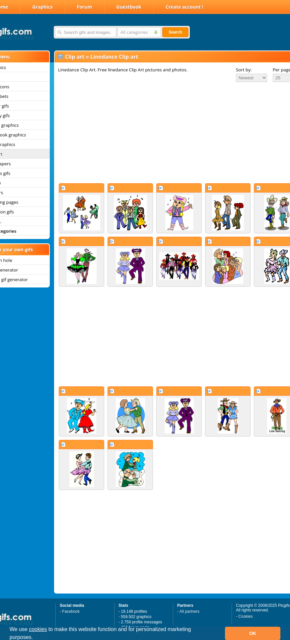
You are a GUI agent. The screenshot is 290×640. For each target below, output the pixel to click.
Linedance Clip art (114, 56)
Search (175, 32)
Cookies (245, 616)
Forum (84, 7)
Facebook (71, 611)
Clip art (74, 56)
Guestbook (129, 7)
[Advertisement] (165, 132)
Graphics (42, 7)
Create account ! (184, 7)
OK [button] (252, 633)
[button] (35, 638)
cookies (38, 629)
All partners (190, 611)
